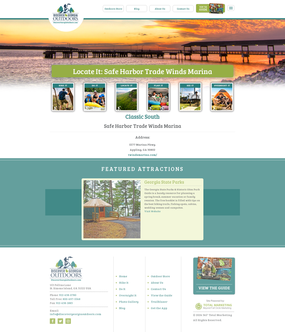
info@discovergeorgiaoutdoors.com (75, 315)
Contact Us (183, 8)
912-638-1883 (64, 304)
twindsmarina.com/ (142, 155)
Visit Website (152, 212)
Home (123, 277)
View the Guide (161, 296)
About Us (160, 8)
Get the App (159, 309)
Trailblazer (159, 302)
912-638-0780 (67, 296)
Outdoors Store (113, 8)
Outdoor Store (160, 277)
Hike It (124, 283)
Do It (122, 290)
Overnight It (128, 296)
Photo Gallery (129, 302)
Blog (136, 8)
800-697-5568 (71, 300)
